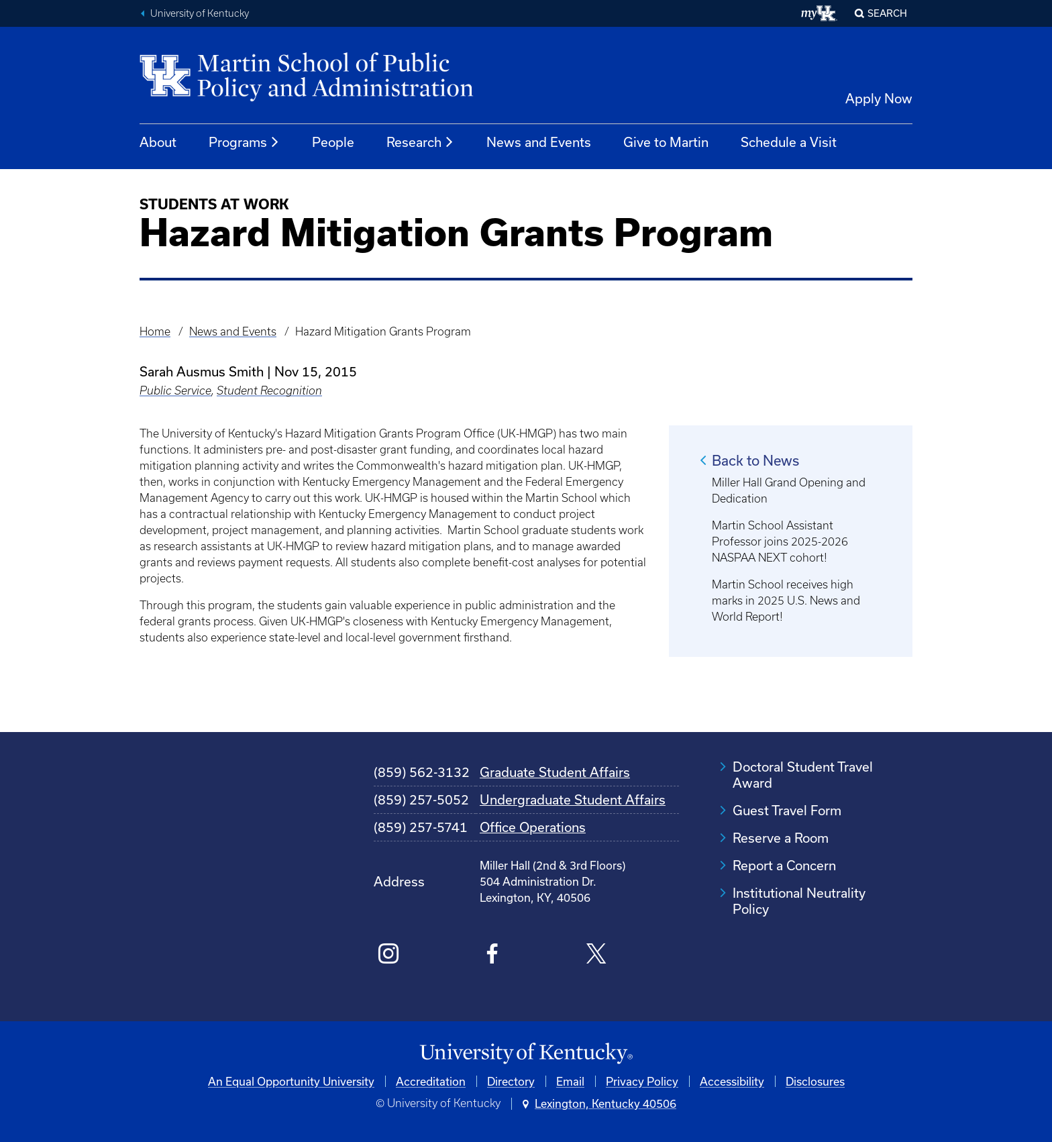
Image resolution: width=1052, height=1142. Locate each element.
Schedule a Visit (789, 142)
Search (887, 13)
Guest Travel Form (787, 810)
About (158, 142)
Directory (511, 1081)
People (333, 142)
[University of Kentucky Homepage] (526, 1054)
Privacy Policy (642, 1081)
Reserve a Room (781, 837)
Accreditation (431, 1081)
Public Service (175, 390)
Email (570, 1081)
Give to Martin (665, 142)
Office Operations (533, 827)
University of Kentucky (199, 13)
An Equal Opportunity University (291, 1081)
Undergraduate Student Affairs (573, 799)
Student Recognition (269, 390)
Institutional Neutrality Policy (799, 901)
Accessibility (732, 1081)
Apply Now (878, 98)
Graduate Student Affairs (555, 772)
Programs (244, 142)
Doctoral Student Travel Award (803, 774)
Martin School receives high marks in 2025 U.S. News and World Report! (786, 600)
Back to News (755, 460)
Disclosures (815, 1081)
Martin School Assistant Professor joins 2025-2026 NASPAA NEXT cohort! (780, 541)
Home (155, 331)
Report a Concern (784, 865)
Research (420, 142)
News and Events (538, 142)
